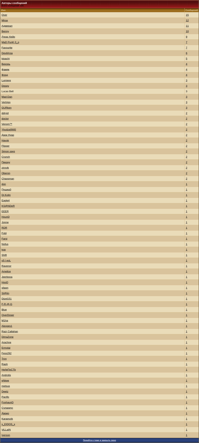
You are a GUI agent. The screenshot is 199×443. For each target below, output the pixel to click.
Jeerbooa (7, 276)
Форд (5, 74)
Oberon (6, 173)
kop (4, 249)
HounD (6, 216)
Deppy (5, 85)
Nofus (5, 244)
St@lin (5, 293)
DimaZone (7, 336)
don (4, 184)
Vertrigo (6, 102)
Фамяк (5, 69)
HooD (5, 282)
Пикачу (6, 162)
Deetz (5, 391)
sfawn (5, 287)
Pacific (5, 396)
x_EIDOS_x (8, 424)
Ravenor (6, 265)
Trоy (4, 358)
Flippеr (6, 145)
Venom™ (7, 124)
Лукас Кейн (8, 36)
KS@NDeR (8, 205)
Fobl (4, 233)
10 (187, 31)
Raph (5, 364)
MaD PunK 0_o (10, 42)
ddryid (5, 113)
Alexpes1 (7, 326)
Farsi (4, 238)
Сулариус (7, 407)
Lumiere (6, 80)
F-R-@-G (7, 304)
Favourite (7, 47)
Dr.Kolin (6, 195)
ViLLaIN (6, 429)
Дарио (5, 413)
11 (187, 25)
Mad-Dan (7, 96)
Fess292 (6, 353)
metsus (6, 386)
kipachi (6, 58)
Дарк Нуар (8, 135)
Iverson (6, 435)
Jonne (5, 222)
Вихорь (6, 64)
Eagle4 (6, 200)
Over (4, 14)
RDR (4, 227)
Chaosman (8, 178)
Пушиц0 (6, 189)
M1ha (5, 320)
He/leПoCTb (9, 369)
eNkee (5, 380)
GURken (6, 107)
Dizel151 (7, 298)
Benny (5, 31)
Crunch (6, 156)
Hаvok (5, 140)
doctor (5, 118)
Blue (4, 309)
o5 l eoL (6, 260)
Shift (4, 255)
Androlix (6, 375)
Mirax (5, 20)
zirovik (5, 167)
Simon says (8, 151)
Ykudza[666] (9, 129)
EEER (5, 211)
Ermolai (6, 347)
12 (187, 20)
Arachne (6, 342)
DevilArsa (7, 53)
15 (187, 14)
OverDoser (8, 315)
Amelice (6, 271)
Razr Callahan (10, 331)
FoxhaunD (8, 402)
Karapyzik (7, 418)
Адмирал (7, 25)
